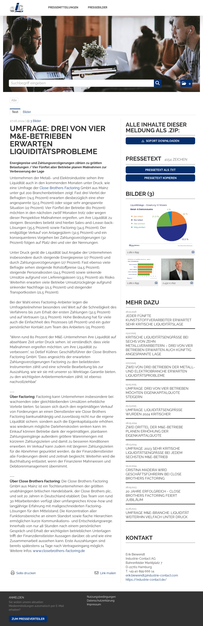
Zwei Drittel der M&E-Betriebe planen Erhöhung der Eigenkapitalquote (154, 431)
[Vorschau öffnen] (160, 225)
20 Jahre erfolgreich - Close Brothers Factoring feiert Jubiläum (153, 495)
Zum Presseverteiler (28, 619)
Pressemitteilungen (63, 7)
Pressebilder (97, 7)
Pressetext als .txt (160, 170)
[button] (186, 83)
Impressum (94, 604)
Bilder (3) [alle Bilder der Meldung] (140, 193)
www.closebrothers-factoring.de (59, 551)
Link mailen (108, 573)
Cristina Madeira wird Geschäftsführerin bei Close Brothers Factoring (154, 474)
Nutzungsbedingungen (101, 596)
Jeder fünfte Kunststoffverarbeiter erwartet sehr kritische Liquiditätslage (158, 320)
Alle (14, 100)
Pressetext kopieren (160, 178)
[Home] (16, 7)
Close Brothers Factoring (60, 188)
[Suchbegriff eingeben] (85, 83)
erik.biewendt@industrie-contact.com (152, 575)
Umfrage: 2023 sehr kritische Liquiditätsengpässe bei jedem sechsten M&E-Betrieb (154, 452)
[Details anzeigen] (192, 252)
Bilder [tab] (27, 112)
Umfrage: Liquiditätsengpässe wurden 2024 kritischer (154, 412)
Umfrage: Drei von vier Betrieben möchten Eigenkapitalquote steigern (157, 392)
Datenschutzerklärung (101, 600)
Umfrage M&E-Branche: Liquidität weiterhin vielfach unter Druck (157, 515)
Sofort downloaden (160, 141)
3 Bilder (35, 121)
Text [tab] (15, 112)
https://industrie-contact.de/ (146, 579)
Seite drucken (26, 573)
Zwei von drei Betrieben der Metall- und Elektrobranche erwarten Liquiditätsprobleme (160, 371)
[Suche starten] (158, 83)
